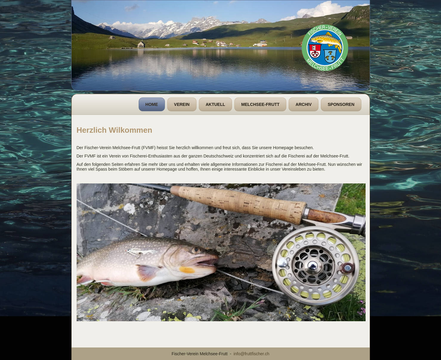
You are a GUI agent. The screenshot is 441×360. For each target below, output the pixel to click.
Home (152, 104)
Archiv (303, 104)
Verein (182, 104)
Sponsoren (341, 104)
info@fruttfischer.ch (251, 353)
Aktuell (215, 104)
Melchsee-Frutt (260, 104)
